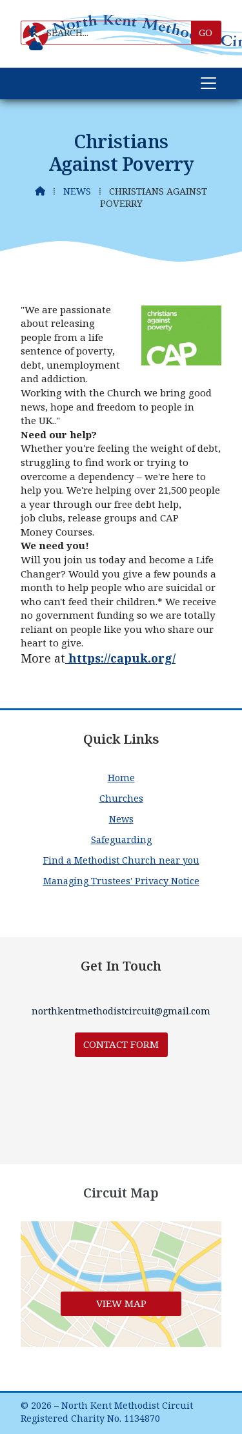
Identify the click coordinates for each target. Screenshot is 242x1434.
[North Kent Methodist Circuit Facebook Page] (32, 31)
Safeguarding (121, 839)
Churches (121, 798)
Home (121, 777)
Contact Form (121, 1044)
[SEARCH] (110, 32)
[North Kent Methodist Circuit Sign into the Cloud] (36, 46)
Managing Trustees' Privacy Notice (121, 881)
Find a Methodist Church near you (121, 860)
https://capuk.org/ (120, 658)
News (77, 191)
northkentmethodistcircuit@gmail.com (121, 1011)
